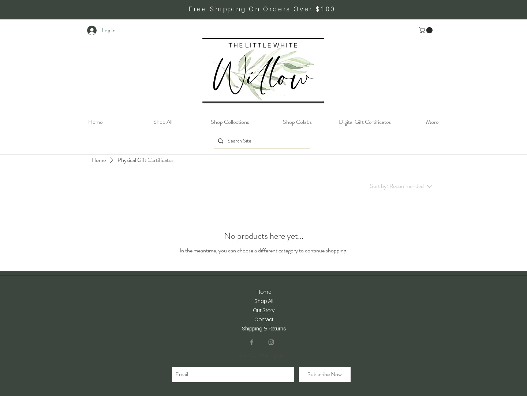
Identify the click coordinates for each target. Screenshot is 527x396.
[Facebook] (251, 342)
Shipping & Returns (264, 328)
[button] (426, 30)
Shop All (263, 300)
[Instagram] (271, 342)
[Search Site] (261, 141)
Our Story (263, 310)
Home (263, 291)
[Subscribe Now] (324, 374)
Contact (263, 319)
